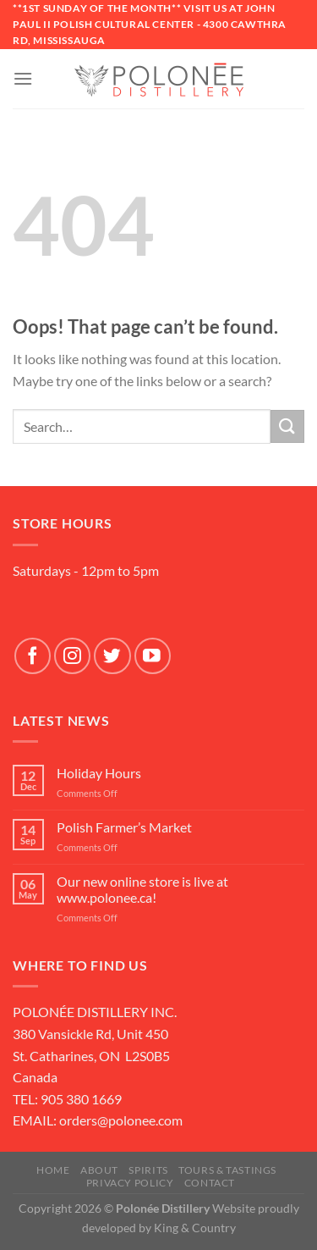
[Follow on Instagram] (72, 656)
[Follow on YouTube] (152, 656)
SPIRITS (147, 1170)
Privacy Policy (130, 1182)
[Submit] (287, 426)
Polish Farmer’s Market (124, 827)
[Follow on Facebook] (32, 656)
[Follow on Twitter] (112, 656)
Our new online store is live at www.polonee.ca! (142, 889)
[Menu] (23, 78)
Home (52, 1170)
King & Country (195, 1227)
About (99, 1170)
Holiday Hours (99, 773)
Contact (209, 1182)
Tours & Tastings (227, 1170)
